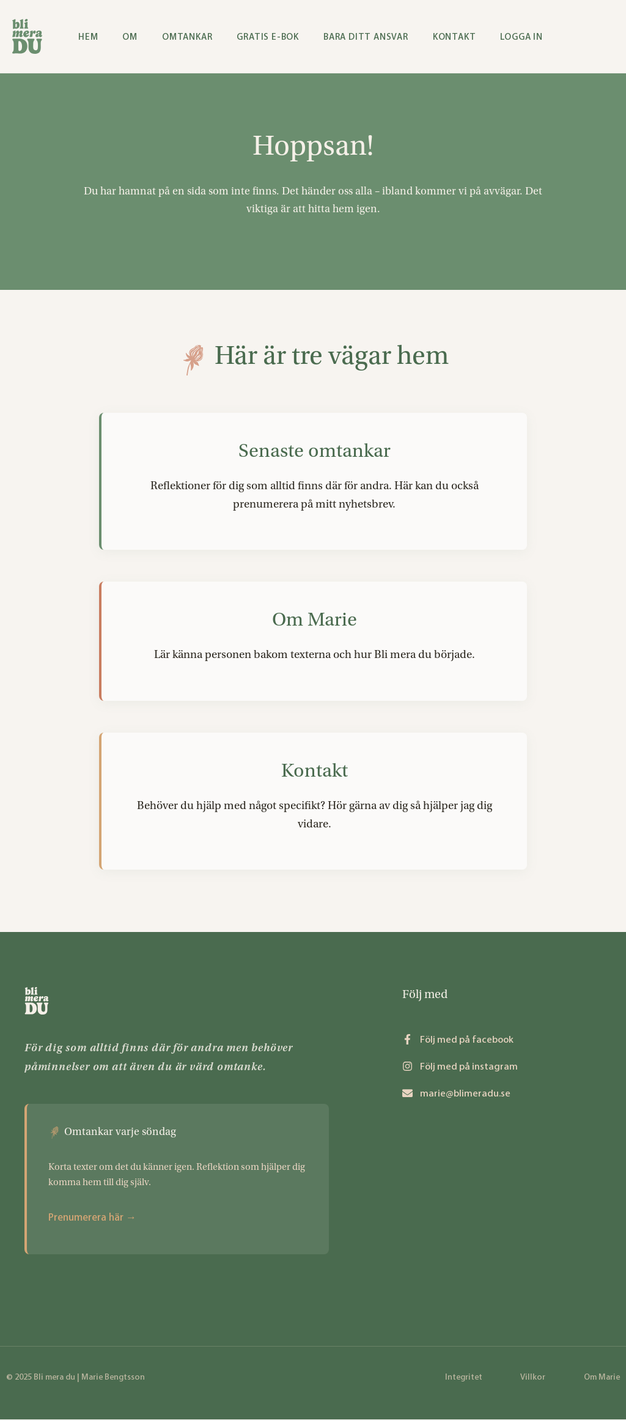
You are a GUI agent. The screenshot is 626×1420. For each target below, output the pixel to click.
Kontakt (314, 770)
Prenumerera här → (92, 1217)
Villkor (532, 1377)
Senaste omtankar (314, 451)
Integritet (463, 1377)
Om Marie (314, 620)
